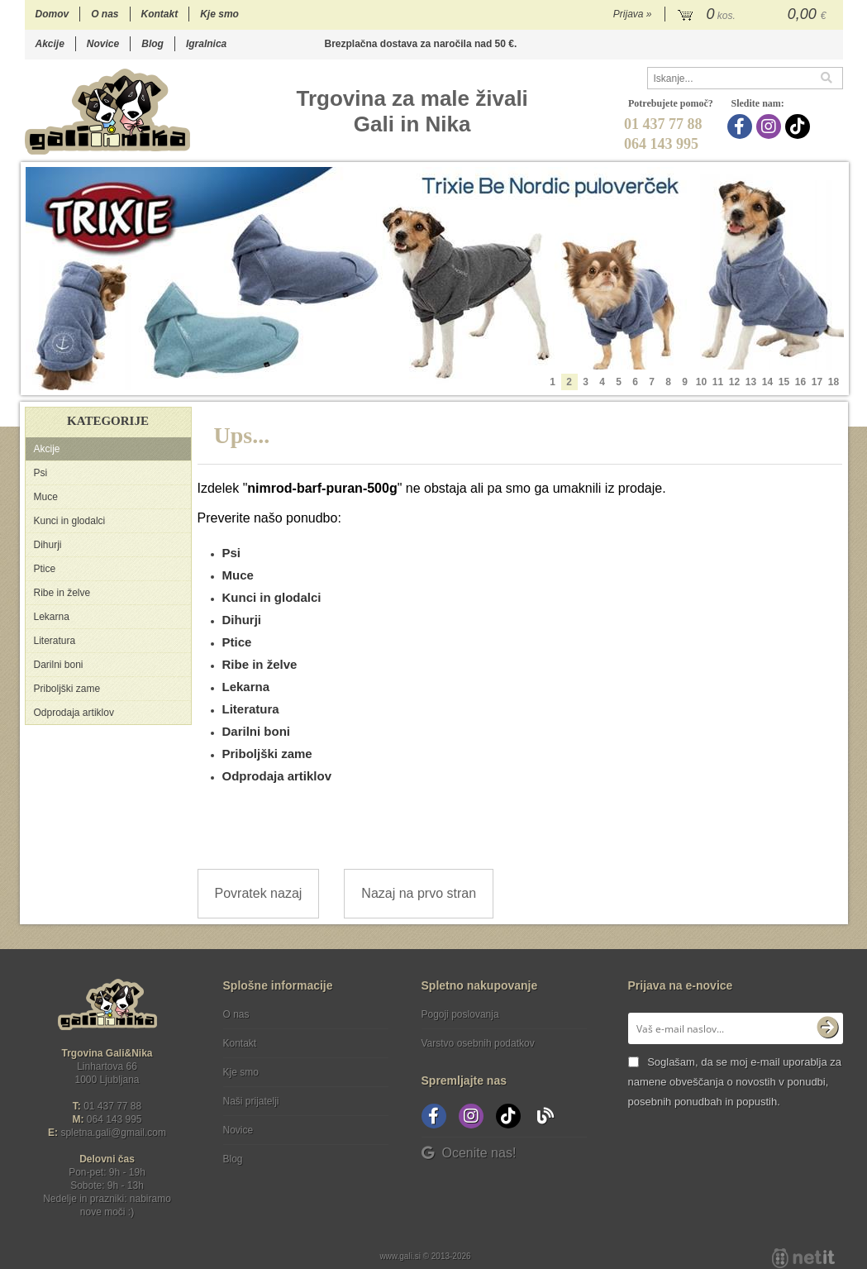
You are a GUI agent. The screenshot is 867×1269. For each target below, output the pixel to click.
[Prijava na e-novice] (827, 1028)
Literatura (55, 640)
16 (800, 382)
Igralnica (206, 44)
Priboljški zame (67, 688)
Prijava (632, 14)
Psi (41, 473)
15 (784, 382)
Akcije (50, 44)
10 (701, 382)
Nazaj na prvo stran (418, 893)
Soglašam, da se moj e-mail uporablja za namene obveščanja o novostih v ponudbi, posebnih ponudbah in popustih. (734, 1082)
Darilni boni (58, 664)
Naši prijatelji (251, 1101)
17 (817, 382)
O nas (104, 14)
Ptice (45, 569)
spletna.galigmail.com (113, 1132)
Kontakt (160, 14)
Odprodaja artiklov (74, 712)
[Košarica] (754, 15)
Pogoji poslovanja (460, 1014)
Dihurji (48, 545)
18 (833, 382)
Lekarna (51, 617)
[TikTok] (799, 126)
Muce (46, 497)
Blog (152, 44)
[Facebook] (741, 126)
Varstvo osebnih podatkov (478, 1043)
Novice (103, 44)
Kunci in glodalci (70, 521)
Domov (52, 14)
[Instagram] (770, 126)
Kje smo (219, 14)
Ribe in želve (62, 593)
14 (767, 382)
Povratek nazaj (258, 893)
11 (717, 382)
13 (751, 382)
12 (734, 382)
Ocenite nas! (469, 1153)
